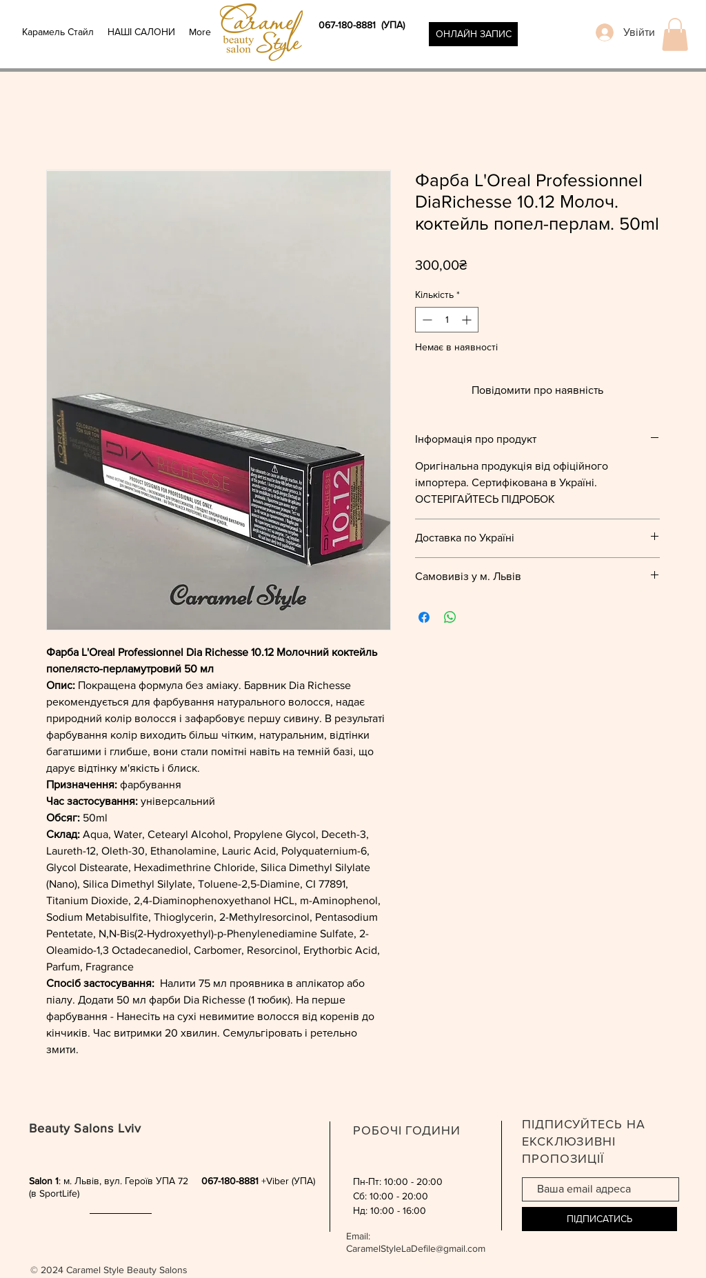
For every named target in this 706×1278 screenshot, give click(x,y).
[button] (675, 34)
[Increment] (467, 320)
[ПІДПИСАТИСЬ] (599, 1219)
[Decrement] (425, 320)
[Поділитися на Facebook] (424, 617)
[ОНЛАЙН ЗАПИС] (473, 34)
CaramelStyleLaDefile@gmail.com (415, 1248)
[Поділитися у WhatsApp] (450, 617)
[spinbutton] (446, 320)
